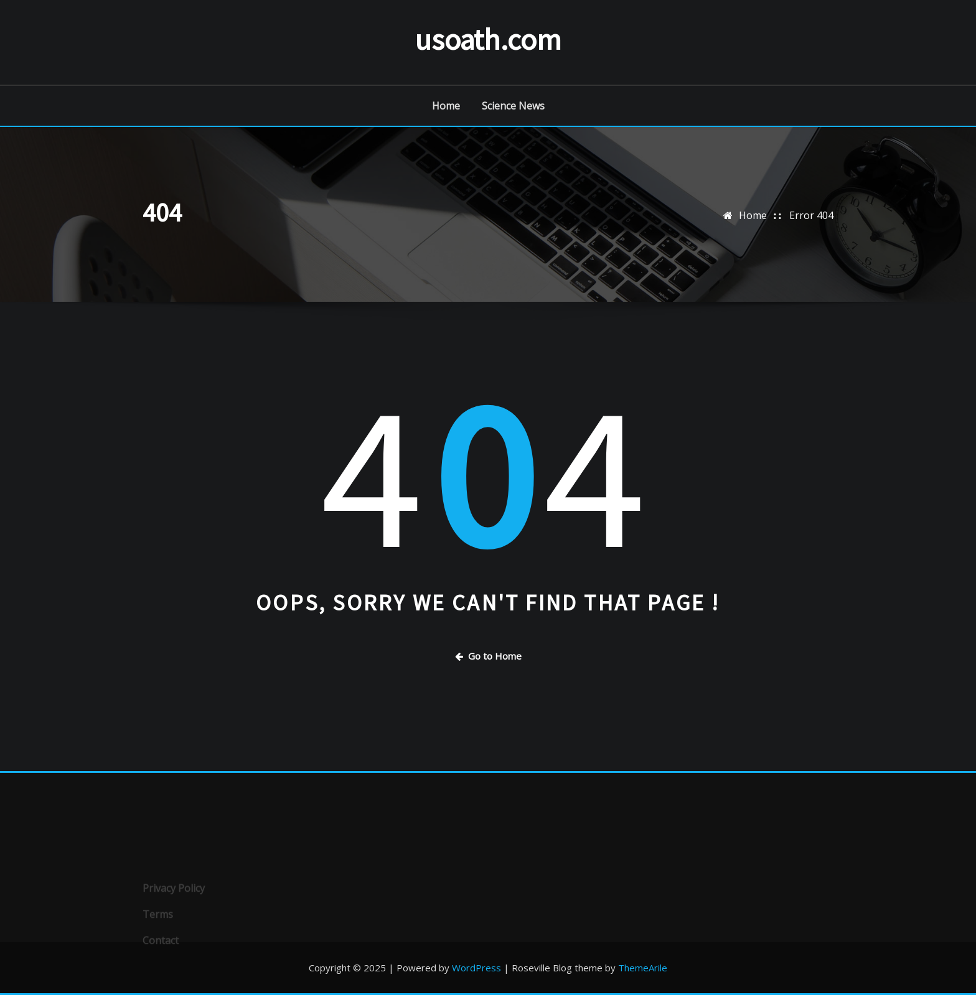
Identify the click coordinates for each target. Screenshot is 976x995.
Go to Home (488, 656)
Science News (513, 106)
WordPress (476, 967)
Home (446, 106)
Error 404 (811, 215)
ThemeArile (642, 967)
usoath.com (488, 39)
